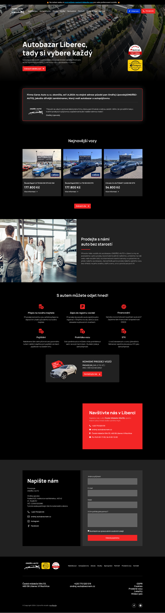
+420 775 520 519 (82, 583)
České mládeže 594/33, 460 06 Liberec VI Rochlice (36, 585)
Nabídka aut (33, 11)
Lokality (138, 591)
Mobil (90, 500)
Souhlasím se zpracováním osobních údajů (106, 531)
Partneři (81, 11)
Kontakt (102, 11)
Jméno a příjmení (94, 477)
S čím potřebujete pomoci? (98, 512)
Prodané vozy (92, 11)
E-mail (90, 488)
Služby (62, 11)
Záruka (55, 11)
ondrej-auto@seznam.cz (82, 586)
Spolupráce (71, 11)
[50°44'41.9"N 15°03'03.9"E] (52, 426)
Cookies (138, 586)
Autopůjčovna (45, 11)
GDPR (139, 583)
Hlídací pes (136, 593)
